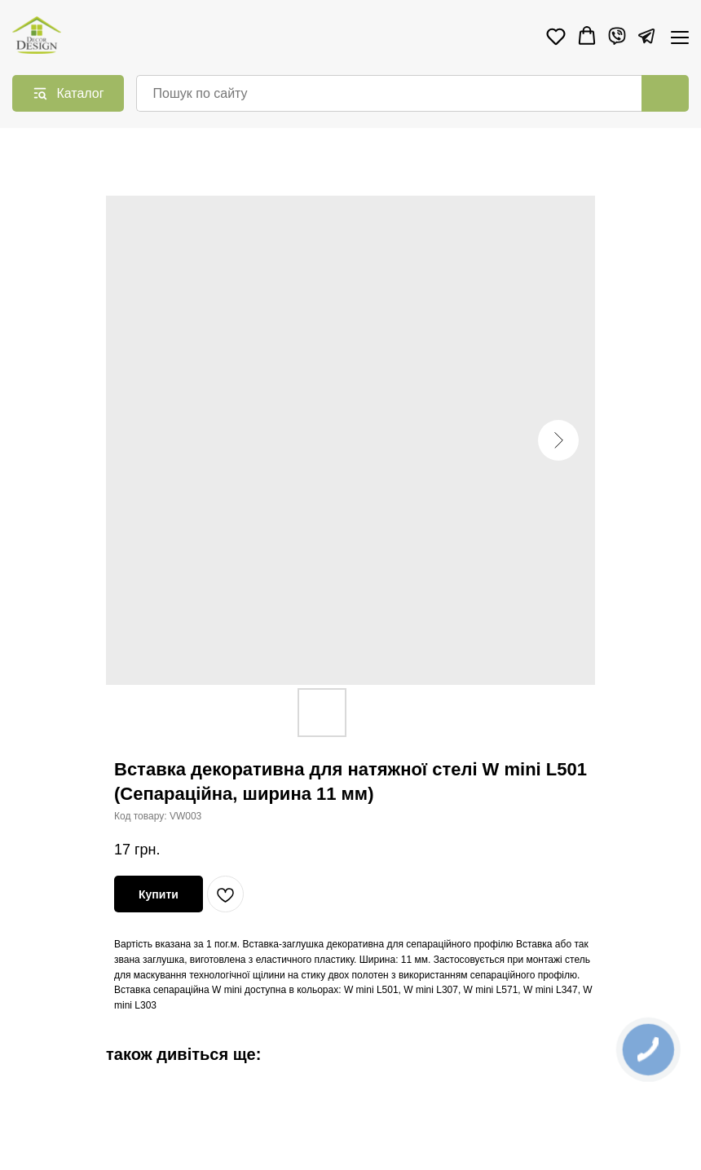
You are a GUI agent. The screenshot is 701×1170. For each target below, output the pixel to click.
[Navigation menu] (680, 37)
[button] (556, 36)
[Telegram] (646, 36)
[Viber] (617, 36)
